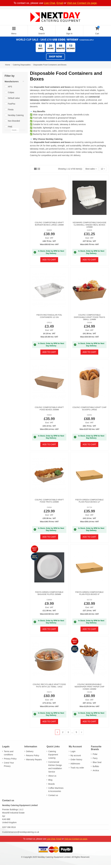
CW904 (49, 600)
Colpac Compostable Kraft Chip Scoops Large (90, 408)
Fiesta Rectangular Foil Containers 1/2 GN (49, 316)
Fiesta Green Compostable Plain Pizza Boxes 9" (89, 593)
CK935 (89, 322)
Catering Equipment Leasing (53, 754)
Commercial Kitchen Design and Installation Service (55, 767)
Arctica (96, 770)
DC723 (89, 600)
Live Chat (49, 3)
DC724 (89, 507)
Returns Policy (32, 755)
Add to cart (49, 259)
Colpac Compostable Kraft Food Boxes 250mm (49, 408)
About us (52, 776)
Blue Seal (97, 762)
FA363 (49, 415)
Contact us (53, 795)
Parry (95, 758)
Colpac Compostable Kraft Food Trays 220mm (49, 501)
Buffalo (96, 766)
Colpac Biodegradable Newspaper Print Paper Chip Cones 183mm (89, 686)
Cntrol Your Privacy (9, 764)
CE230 (89, 692)
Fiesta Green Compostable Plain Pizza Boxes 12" (89, 501)
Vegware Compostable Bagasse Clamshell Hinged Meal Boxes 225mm (89, 224)
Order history (76, 759)
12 (103, 169)
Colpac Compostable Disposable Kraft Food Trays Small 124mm (89, 317)
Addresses (75, 763)
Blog (50, 780)
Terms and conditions (8, 753)
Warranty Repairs (34, 759)
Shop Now (55, 56)
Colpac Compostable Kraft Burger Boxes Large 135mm (49, 223)
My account (76, 755)
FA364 (49, 507)
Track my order (77, 767)
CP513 (49, 322)
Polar (95, 754)
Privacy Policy (10, 758)
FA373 (49, 692)
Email (60, 3)
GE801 (89, 415)
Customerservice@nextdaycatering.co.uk (20, 832)
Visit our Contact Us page (82, 3)
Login (73, 751)
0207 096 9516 (9, 827)
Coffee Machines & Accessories (55, 789)
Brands (51, 784)
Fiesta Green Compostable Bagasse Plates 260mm (49, 593)
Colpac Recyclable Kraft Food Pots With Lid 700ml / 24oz (49, 685)
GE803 (49, 230)
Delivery (30, 751)
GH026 (89, 230)
